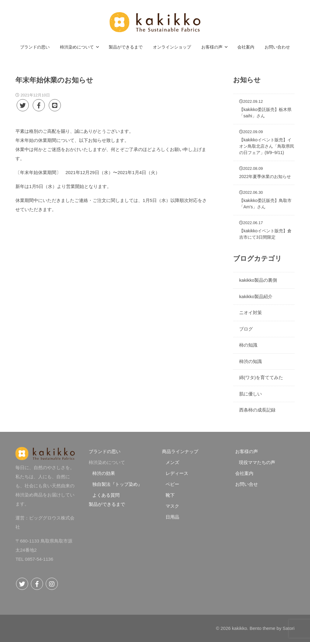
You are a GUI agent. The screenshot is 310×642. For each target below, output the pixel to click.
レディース (177, 473)
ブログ (246, 328)
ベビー (172, 484)
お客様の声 (246, 451)
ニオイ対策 (250, 312)
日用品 (172, 516)
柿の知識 (248, 345)
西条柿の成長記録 (257, 409)
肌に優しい (250, 393)
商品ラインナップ (180, 451)
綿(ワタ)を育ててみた (261, 377)
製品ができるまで (107, 504)
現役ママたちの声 (257, 462)
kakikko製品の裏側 (258, 280)
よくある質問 (106, 495)
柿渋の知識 (250, 361)
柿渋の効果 (103, 473)
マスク (172, 506)
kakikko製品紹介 (255, 296)
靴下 (170, 495)
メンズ (172, 462)
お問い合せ (246, 484)
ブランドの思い (104, 451)
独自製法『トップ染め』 (117, 484)
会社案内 (244, 473)
